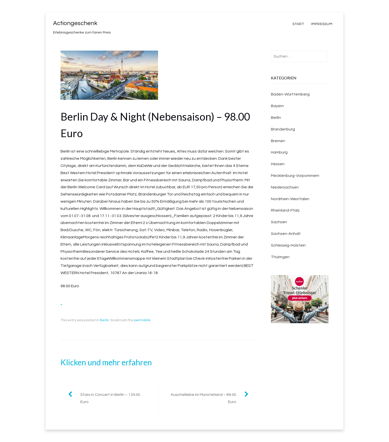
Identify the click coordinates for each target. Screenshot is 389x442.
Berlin (104, 320)
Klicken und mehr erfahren (106, 362)
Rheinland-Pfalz (285, 210)
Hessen (278, 164)
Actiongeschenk (75, 23)
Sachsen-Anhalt (286, 234)
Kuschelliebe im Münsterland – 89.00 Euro (203, 398)
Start (298, 24)
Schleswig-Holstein (288, 245)
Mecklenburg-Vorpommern (295, 176)
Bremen (278, 141)
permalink (142, 320)
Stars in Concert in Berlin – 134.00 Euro (110, 398)
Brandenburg (283, 129)
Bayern (277, 106)
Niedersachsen (285, 187)
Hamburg (279, 152)
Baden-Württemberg (290, 94)
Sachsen (279, 222)
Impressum (321, 24)
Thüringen (280, 257)
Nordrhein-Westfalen (290, 199)
